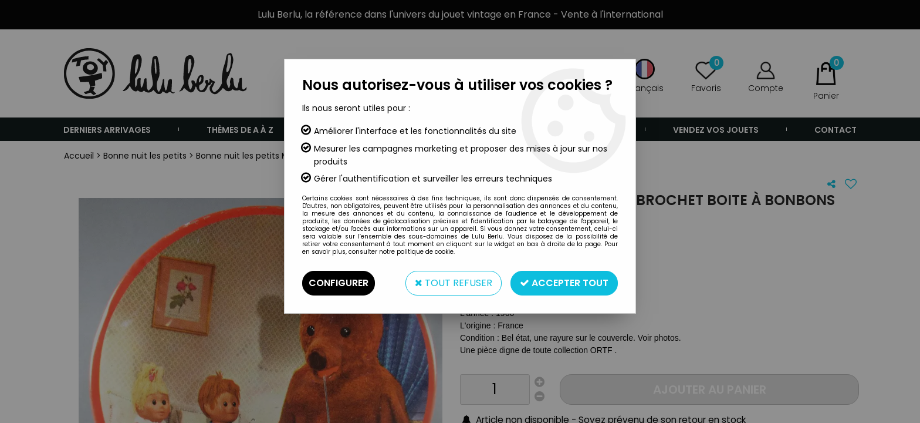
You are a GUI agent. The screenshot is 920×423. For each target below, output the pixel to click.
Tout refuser (453, 283)
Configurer (338, 283)
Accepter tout (564, 283)
